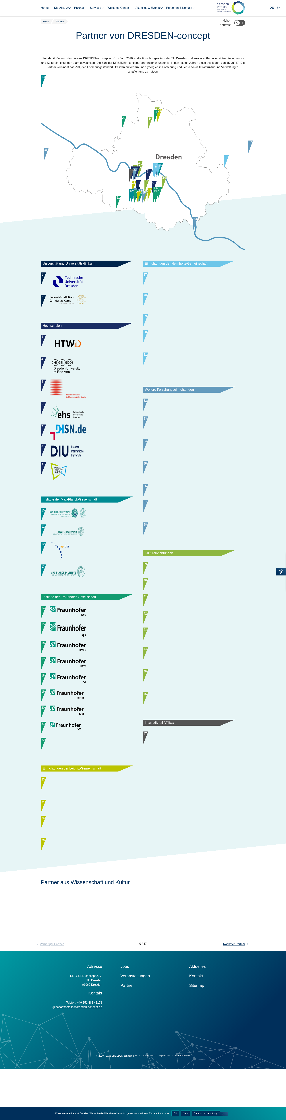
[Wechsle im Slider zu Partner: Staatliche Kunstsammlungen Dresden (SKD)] (189, 633)
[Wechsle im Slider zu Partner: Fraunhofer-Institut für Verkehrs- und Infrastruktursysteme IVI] (87, 702)
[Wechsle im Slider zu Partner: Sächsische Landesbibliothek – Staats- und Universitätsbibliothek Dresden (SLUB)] (189, 588)
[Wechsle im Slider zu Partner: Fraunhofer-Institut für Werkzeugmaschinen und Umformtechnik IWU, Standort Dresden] (87, 779)
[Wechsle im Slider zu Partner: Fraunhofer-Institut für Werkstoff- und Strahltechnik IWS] (87, 616)
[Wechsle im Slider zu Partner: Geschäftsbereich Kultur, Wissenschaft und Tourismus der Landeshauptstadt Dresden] (189, 713)
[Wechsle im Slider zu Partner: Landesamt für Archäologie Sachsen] (189, 652)
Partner (79, 7)
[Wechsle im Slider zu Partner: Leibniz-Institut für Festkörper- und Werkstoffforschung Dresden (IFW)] (87, 848)
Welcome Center (118, 7)
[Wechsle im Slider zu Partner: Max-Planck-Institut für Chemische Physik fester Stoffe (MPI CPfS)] (87, 531)
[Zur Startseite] (231, 8)
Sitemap (196, 1030)
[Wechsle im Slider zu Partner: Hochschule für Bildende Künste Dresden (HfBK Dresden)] (87, 367)
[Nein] (222, 1114)
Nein (185, 1113)
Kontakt (196, 1020)
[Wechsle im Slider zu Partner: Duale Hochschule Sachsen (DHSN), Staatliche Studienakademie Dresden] (87, 432)
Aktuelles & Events (148, 7)
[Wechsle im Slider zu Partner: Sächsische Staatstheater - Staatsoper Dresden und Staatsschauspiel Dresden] (189, 732)
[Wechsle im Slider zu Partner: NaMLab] (189, 545)
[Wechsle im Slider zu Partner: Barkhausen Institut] (189, 415)
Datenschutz (148, 1100)
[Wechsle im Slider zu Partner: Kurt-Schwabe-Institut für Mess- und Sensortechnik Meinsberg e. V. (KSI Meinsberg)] (189, 503)
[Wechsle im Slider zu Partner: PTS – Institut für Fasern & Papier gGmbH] (189, 436)
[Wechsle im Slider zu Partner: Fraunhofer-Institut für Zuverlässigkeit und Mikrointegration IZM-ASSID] (87, 737)
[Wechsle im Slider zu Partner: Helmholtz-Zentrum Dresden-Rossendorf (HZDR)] (189, 282)
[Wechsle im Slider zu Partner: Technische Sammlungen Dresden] (189, 670)
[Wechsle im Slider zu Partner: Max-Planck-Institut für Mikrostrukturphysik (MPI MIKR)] (87, 571)
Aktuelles (197, 1011)
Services (95, 7)
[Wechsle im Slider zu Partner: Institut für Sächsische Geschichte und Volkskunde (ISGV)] (189, 481)
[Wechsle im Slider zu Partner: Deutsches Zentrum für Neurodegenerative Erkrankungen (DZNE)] (189, 304)
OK (175, 1113)
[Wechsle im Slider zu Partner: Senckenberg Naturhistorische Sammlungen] (87, 890)
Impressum (164, 1100)
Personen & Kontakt (179, 7)
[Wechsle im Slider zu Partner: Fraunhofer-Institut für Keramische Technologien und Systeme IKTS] (87, 680)
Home (45, 7)
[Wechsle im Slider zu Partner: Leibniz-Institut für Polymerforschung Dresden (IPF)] (87, 825)
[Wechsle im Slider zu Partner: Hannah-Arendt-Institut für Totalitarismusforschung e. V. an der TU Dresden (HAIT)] (189, 458)
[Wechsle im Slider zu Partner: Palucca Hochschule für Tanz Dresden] (87, 472)
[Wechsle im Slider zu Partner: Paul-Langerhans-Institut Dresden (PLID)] (189, 349)
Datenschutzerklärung (206, 1113)
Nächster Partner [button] (234, 988)
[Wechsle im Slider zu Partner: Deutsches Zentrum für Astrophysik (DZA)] (189, 526)
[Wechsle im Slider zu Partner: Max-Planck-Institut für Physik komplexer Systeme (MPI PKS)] (87, 552)
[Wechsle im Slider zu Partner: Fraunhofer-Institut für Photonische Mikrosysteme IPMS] (87, 657)
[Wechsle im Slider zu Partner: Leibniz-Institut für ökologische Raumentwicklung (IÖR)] (87, 870)
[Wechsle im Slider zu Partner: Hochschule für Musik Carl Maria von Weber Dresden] (87, 389)
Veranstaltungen (135, 1020)
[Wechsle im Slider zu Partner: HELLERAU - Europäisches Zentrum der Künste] (189, 691)
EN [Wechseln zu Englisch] (279, 7)
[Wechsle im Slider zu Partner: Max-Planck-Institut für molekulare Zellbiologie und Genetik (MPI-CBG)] (87, 515)
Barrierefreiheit (182, 1100)
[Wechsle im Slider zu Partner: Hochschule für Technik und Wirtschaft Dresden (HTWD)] (87, 344)
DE (272, 7)
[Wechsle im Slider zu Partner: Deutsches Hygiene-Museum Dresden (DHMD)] (189, 610)
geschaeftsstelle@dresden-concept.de (77, 1051)
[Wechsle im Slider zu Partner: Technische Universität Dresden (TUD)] (87, 282)
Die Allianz (61, 7)
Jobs (124, 1011)
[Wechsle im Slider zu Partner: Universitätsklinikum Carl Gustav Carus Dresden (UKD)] (87, 301)
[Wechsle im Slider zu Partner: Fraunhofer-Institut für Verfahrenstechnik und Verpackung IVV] (87, 757)
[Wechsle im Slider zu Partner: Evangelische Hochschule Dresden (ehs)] (87, 412)
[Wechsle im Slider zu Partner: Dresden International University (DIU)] (87, 451)
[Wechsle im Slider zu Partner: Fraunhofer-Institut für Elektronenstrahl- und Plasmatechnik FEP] (87, 636)
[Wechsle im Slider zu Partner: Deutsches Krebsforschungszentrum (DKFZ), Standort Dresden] (189, 372)
